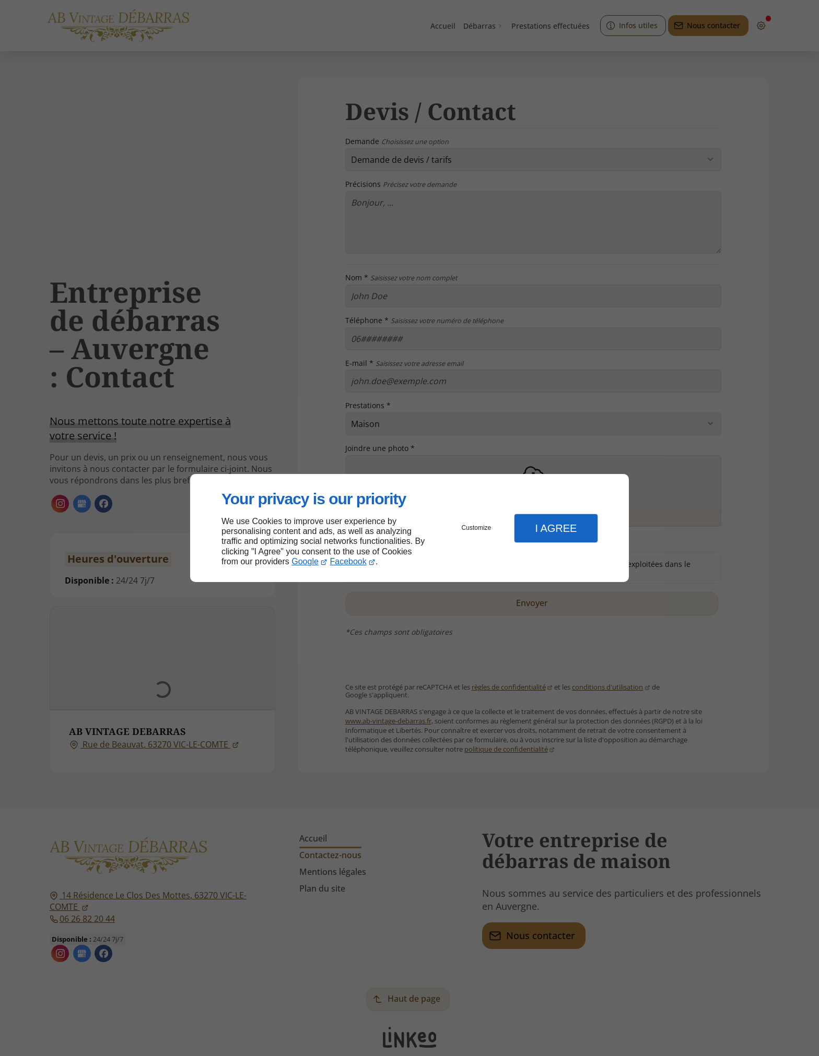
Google (305, 561)
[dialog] (409, 528)
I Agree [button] (556, 528)
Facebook (348, 561)
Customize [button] (477, 527)
